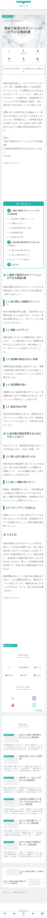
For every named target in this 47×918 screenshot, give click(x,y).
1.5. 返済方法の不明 (16, 237)
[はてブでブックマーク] (38, 52)
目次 (22, 204)
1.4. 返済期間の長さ (16, 233)
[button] (38, 60)
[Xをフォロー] (12, 698)
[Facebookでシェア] (23, 52)
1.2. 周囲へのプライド (17, 223)
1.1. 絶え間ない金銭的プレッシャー (22, 219)
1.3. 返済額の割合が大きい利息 (20, 228)
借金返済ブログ (10, 645)
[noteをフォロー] (34, 705)
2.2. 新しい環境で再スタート (19, 255)
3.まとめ (15, 265)
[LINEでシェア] (23, 60)
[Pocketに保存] (9, 60)
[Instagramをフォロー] (34, 698)
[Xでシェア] (9, 52)
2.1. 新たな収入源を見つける (19, 250)
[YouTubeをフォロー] (12, 705)
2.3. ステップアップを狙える (19, 259)
